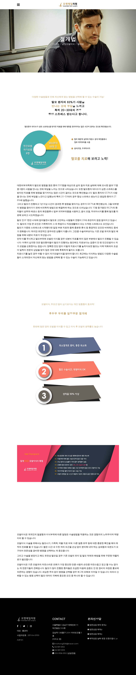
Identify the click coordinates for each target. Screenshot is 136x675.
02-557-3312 (58, 647)
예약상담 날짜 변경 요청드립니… (102, 638)
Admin (20, 640)
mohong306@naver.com (65, 643)
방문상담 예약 (95, 629)
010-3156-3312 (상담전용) (64, 653)
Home (55, 44)
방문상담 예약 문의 (97, 625)
